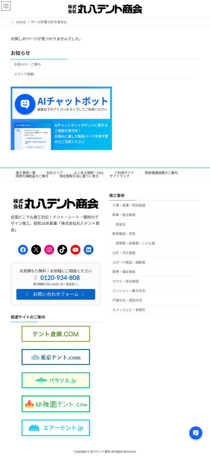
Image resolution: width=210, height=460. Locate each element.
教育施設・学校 (123, 234)
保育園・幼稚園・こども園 (135, 243)
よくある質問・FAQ (88, 173)
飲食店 (121, 224)
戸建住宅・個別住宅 (127, 300)
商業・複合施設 (123, 215)
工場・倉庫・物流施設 (128, 205)
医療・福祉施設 (123, 272)
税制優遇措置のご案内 (161, 173)
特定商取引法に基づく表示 (79, 176)
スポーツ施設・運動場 (128, 262)
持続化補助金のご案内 (32, 176)
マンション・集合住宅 (128, 291)
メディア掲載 (24, 74)
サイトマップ (119, 176)
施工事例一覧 (26, 173)
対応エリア (54, 173)
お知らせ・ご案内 (27, 64)
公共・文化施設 (123, 253)
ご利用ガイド (124, 173)
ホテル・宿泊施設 (125, 281)
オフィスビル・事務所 (128, 310)
